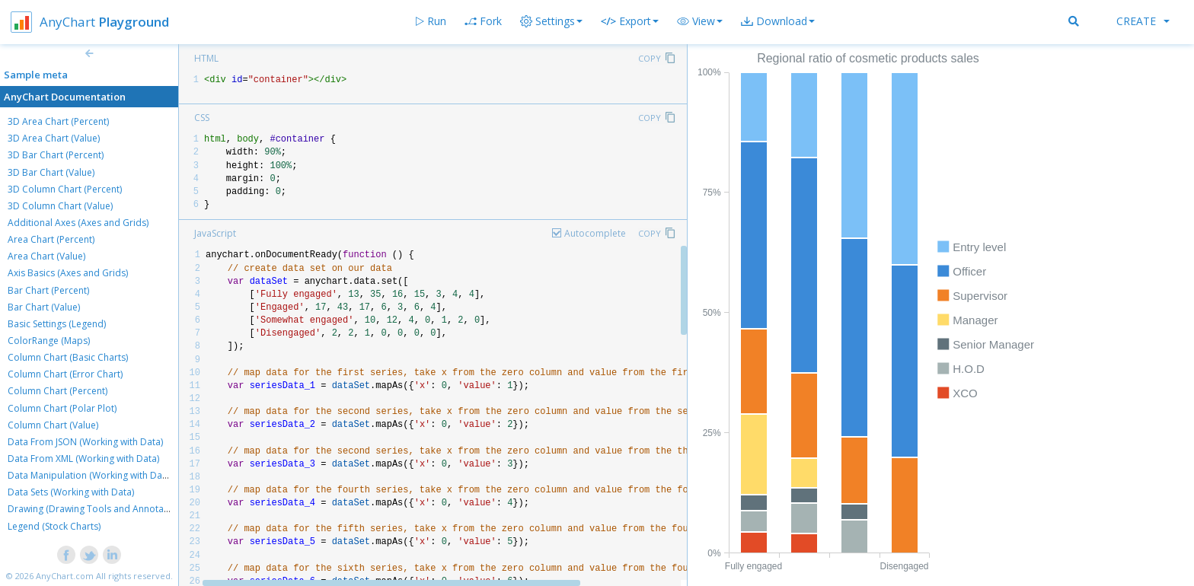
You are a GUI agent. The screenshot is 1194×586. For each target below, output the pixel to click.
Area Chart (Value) (46, 256)
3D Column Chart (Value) (60, 205)
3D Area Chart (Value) (54, 138)
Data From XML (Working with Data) (83, 458)
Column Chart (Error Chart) (65, 374)
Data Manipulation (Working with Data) (90, 475)
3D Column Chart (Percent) (65, 189)
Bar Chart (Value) (44, 307)
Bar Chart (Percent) (48, 290)
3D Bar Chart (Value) (51, 172)
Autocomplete (595, 233)
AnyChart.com (65, 575)
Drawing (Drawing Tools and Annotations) (97, 508)
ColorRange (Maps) (49, 340)
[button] (700, 21)
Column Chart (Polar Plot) (62, 408)
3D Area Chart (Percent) (58, 121)
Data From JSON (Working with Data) (85, 441)
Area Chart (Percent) (51, 239)
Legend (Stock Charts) (54, 526)
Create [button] (1143, 21)
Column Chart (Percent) (57, 390)
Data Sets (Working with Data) (71, 492)
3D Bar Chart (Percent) (56, 154)
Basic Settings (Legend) (57, 323)
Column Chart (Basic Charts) (68, 357)
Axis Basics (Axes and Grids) (68, 272)
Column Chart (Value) (53, 425)
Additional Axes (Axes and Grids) (78, 222)
